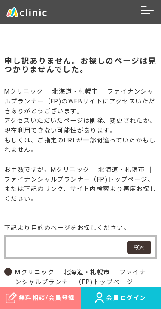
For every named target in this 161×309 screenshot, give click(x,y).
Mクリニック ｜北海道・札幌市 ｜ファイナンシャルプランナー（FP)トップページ (80, 277)
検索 (139, 247)
